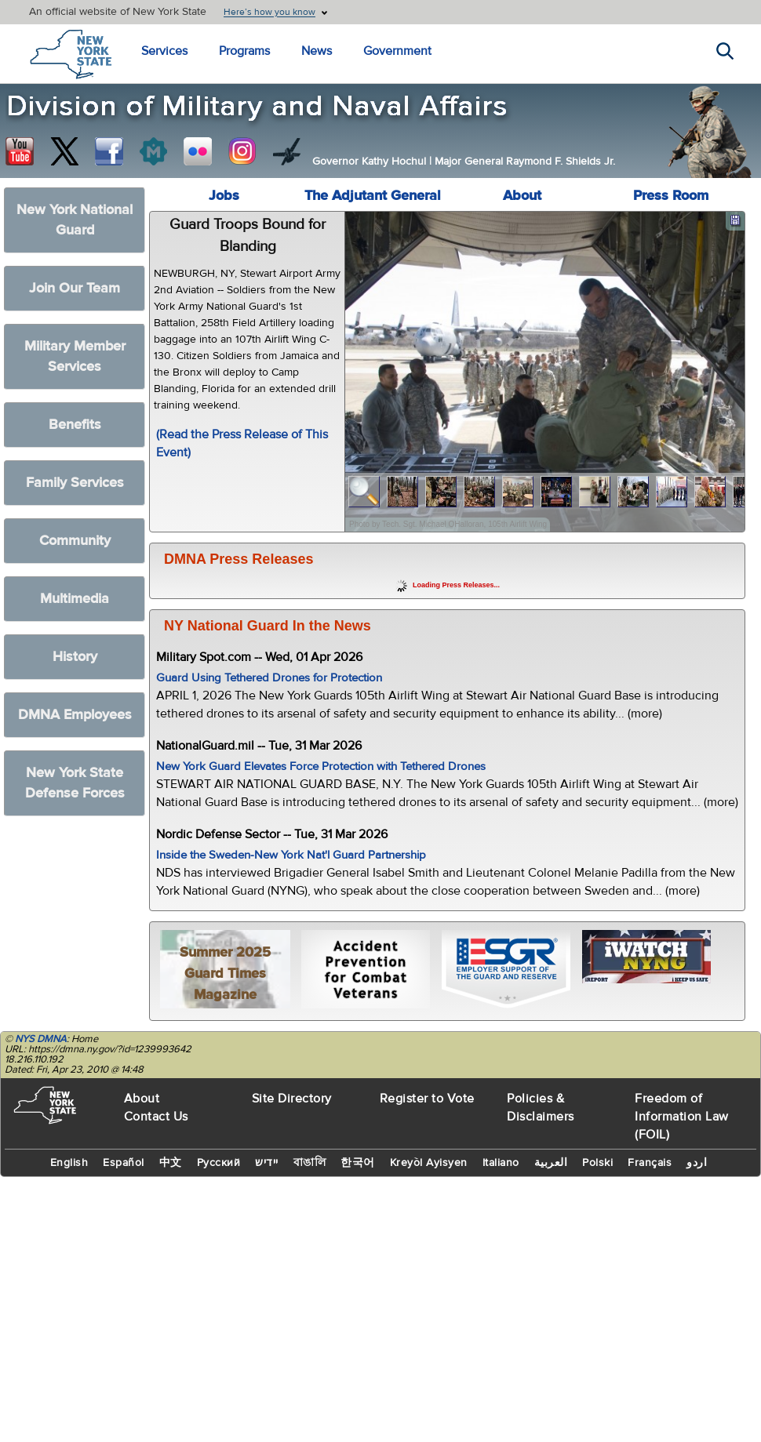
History (75, 657)
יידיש (267, 1163)
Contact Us (156, 1116)
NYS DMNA (41, 1039)
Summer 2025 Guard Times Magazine (225, 973)
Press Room (670, 196)
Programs (244, 51)
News (316, 51)
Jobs (224, 196)
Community (75, 541)
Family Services (75, 483)
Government (397, 51)
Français (650, 1163)
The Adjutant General (372, 196)
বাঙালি (309, 1163)
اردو (696, 1163)
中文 (170, 1163)
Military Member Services (75, 356)
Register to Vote (427, 1098)
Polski (597, 1163)
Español (123, 1163)
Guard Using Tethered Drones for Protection (269, 677)
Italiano (500, 1163)
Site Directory (292, 1098)
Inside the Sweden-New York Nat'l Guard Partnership (291, 855)
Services (164, 51)
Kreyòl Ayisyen (429, 1163)
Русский (219, 1163)
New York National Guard (74, 220)
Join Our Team (74, 288)
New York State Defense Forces (75, 783)
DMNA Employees (75, 715)
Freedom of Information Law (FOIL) (682, 1116)
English (69, 1163)
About (522, 196)
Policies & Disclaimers (540, 1107)
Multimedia (74, 599)
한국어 (357, 1163)
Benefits (75, 425)
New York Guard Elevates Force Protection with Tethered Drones (321, 766)
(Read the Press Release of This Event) (242, 443)
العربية (551, 1163)
